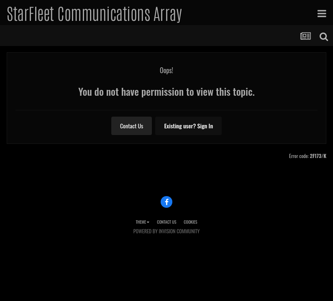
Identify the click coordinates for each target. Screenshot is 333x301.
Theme (142, 222)
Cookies (190, 222)
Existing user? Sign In (188, 125)
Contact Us (131, 125)
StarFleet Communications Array (94, 12)
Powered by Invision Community (166, 231)
